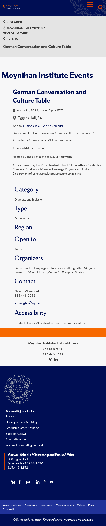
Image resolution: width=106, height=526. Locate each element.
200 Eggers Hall (17, 459)
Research (12, 22)
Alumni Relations (16, 439)
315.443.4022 (53, 354)
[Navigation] (90, 7)
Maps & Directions (65, 505)
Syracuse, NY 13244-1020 (25, 463)
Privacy (91, 505)
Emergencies (46, 505)
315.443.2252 (17, 467)
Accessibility (31, 505)
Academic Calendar (12, 505)
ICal (37, 126)
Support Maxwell (17, 434)
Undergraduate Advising (21, 422)
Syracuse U (8, 509)
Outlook (28, 126)
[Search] (100, 7)
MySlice (81, 505)
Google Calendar (52, 126)
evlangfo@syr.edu (29, 303)
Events (10, 39)
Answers (11, 416)
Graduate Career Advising (22, 428)
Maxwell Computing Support (24, 445)
